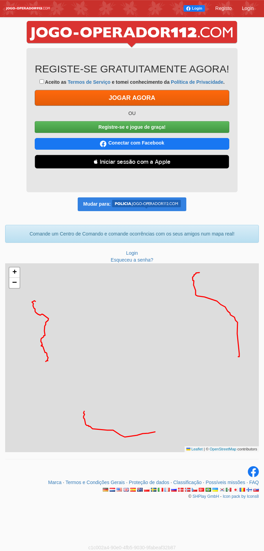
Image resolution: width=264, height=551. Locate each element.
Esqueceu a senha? (132, 260)
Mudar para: (132, 204)
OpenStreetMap (223, 449)
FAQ (254, 482)
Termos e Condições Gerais (95, 482)
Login (197, 8)
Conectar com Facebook (132, 143)
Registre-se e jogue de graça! (131, 127)
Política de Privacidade (197, 82)
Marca (55, 482)
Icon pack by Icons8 (241, 496)
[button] (14, 272)
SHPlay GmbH (205, 496)
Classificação (187, 482)
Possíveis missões (225, 482)
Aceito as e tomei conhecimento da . (132, 82)
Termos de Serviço (89, 82)
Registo (223, 8)
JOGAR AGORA (132, 97)
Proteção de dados (149, 482)
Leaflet (194, 449)
